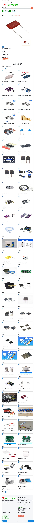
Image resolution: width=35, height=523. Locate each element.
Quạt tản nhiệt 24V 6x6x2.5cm (5, 165)
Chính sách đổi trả (4, 517)
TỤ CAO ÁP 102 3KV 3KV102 (21, 137)
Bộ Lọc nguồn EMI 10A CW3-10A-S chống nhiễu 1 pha (24, 374)
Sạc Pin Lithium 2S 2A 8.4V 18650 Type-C (23, 444)
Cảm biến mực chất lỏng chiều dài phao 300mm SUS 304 (25, 388)
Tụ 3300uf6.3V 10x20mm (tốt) (5, 402)
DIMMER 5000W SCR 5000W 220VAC (6, 137)
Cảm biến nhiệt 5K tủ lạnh (21, 346)
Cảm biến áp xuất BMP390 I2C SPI (22, 81)
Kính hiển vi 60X (4, 486)
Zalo (19, 515)
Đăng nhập (6, 2)
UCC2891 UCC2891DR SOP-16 (22, 151)
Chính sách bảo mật (5, 516)
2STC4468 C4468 (20, 165)
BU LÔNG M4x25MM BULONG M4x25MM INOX (7, 374)
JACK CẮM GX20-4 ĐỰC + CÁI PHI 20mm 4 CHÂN (24, 109)
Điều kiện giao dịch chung (5, 515)
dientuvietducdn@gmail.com (6, 502)
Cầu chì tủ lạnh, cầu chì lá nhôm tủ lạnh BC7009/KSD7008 (25, 430)
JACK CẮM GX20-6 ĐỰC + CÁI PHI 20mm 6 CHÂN (8, 109)
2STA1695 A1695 (4, 179)
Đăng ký (10, 2)
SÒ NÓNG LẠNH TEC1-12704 (5, 458)
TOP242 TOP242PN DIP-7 (5, 346)
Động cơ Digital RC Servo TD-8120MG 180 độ (7, 416)
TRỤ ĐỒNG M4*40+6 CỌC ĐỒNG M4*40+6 (23, 123)
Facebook (22, 515)
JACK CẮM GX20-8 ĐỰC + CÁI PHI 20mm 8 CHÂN (8, 123)
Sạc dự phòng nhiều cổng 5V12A (22, 486)
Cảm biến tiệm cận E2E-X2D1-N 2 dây (22, 193)
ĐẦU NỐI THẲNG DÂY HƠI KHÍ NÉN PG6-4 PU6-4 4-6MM (25, 179)
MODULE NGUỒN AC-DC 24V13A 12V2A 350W (7, 388)
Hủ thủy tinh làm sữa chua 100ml (22, 458)
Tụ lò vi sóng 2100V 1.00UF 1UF (6, 472)
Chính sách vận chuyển (5, 518)
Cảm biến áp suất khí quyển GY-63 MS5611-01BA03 (24, 95)
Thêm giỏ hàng (5, 59)
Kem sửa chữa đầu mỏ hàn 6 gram (6, 193)
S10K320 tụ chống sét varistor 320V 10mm (23, 416)
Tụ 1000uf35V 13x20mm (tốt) (21, 402)
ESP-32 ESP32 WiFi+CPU (21, 360)
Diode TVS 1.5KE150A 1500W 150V (6, 151)
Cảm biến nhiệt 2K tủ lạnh (5, 360)
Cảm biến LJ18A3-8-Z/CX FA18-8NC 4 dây (23, 472)
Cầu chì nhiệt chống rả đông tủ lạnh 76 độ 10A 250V (8, 430)
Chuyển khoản (20, 507)
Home (3, 15)
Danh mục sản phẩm (7, 15)
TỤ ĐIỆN (12, 15)
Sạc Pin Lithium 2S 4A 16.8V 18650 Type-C (7, 444)
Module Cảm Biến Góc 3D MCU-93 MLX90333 (7, 95)
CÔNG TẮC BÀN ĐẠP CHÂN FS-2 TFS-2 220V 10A (8, 81)
